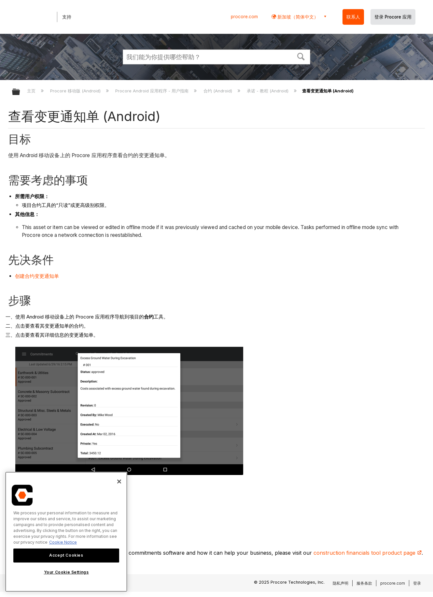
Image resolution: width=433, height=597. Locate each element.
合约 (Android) (218, 90)
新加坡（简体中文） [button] (297, 17)
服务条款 (364, 583)
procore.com (244, 16)
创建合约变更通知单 (37, 276)
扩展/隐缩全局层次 (20, 92)
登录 (417, 583)
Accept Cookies (66, 555)
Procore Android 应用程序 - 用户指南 (152, 90)
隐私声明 (340, 583)
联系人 (353, 17)
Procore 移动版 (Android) (76, 90)
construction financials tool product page (368, 553)
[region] (66, 532)
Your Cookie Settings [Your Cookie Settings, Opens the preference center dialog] (66, 572)
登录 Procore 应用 (393, 17)
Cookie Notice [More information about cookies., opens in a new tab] (63, 542)
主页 (32, 90)
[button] (301, 56)
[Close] (119, 481)
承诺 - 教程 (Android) (268, 90)
